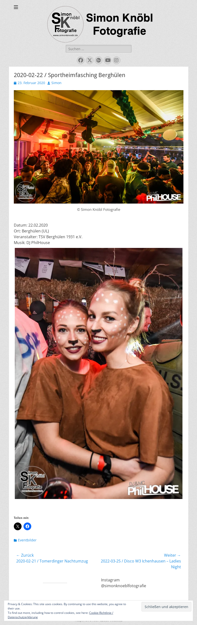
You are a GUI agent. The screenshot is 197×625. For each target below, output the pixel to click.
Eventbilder (27, 540)
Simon (56, 82)
